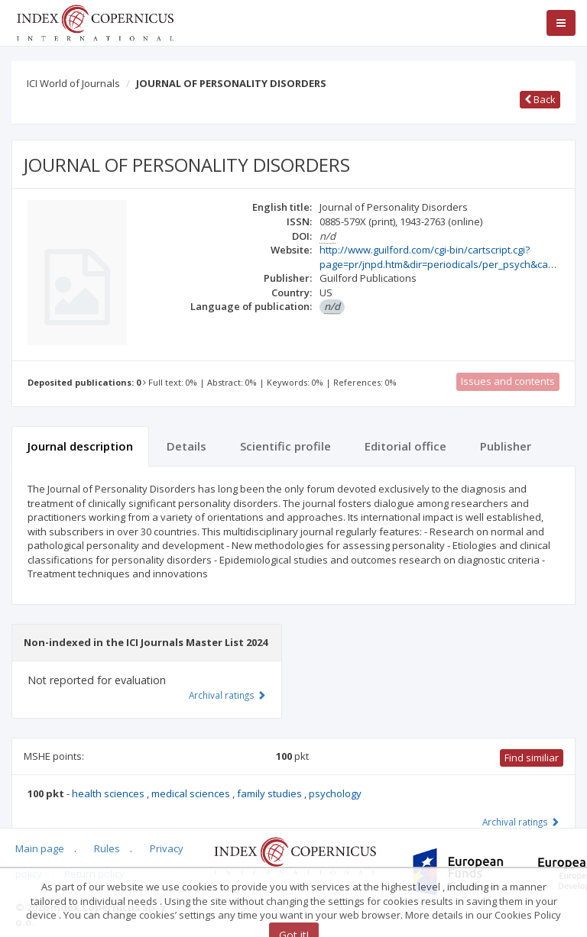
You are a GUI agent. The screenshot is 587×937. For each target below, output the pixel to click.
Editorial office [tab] (405, 446)
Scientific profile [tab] (285, 446)
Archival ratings (520, 822)
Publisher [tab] (505, 446)
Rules (107, 848)
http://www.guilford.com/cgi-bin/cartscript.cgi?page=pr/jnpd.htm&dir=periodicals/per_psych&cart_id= (446, 257)
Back (540, 99)
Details (186, 446)
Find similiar (531, 757)
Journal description (80, 446)
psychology (335, 793)
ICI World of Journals (73, 83)
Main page (39, 848)
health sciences (109, 793)
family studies (270, 793)
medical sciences (191, 793)
